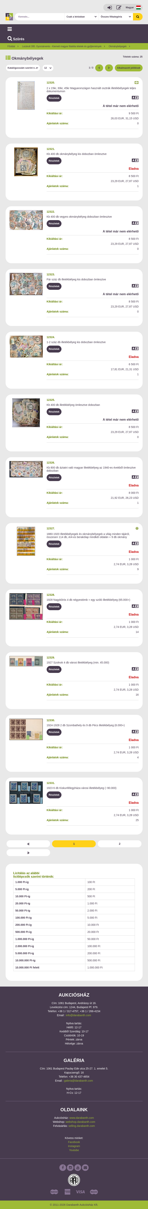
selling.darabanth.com (81, 1125)
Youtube (74, 1150)
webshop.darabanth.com (80, 1121)
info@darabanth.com (78, 1015)
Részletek (54, 98)
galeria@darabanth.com (78, 1080)
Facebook (74, 1142)
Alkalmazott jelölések (128, 68)
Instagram (74, 1146)
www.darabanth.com (81, 1117)
